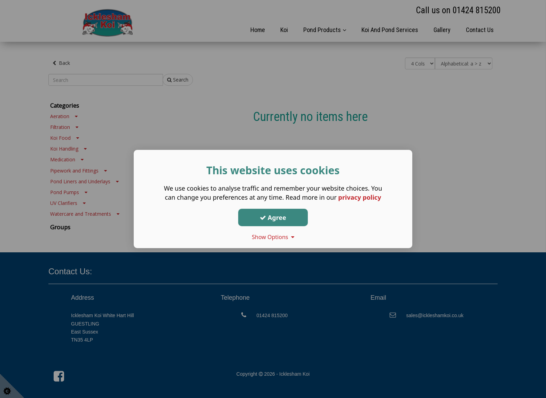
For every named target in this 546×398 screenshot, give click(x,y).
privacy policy (359, 197)
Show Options (273, 237)
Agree (273, 217)
